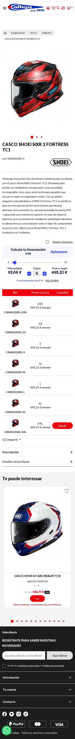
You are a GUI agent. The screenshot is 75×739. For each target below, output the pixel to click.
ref (4, 158)
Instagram (18, 714)
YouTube (11, 714)
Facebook (4, 714)
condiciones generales (29, 665)
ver (37, 598)
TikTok (25, 714)
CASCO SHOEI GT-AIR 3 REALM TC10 (37, 575)
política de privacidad (54, 665)
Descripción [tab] (10, 452)
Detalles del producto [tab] (16, 461)
